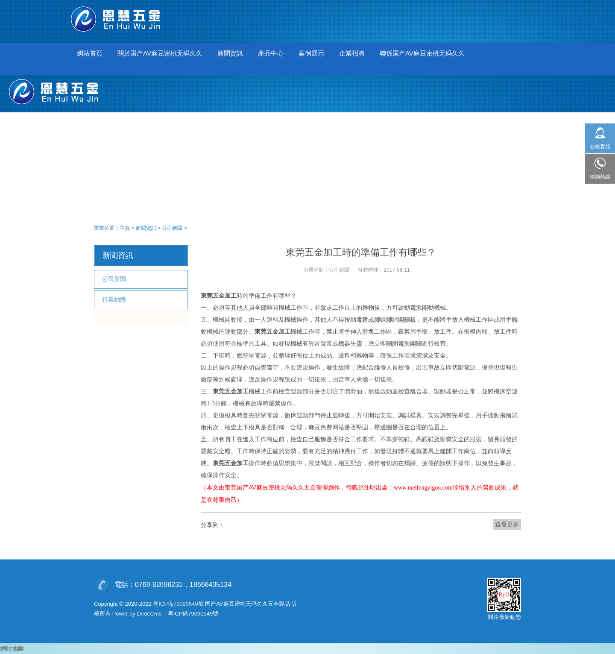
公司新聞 (172, 228)
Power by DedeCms (137, 613)
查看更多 (507, 524)
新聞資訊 (146, 228)
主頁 (125, 228)
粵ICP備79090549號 (178, 604)
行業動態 (114, 299)
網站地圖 (12, 648)
